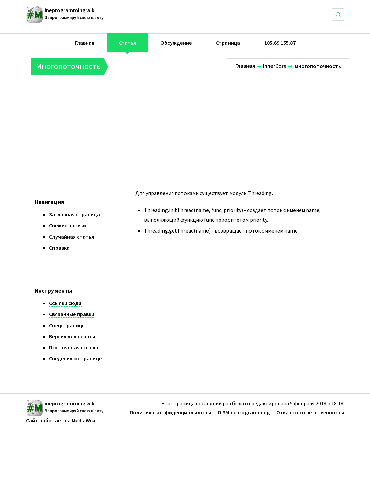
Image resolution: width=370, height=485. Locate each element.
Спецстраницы (67, 325)
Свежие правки (67, 225)
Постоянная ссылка (74, 347)
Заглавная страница (74, 214)
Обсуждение (176, 42)
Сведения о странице (75, 358)
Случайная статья (71, 236)
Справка (59, 247)
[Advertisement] (192, 126)
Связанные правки (71, 314)
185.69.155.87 (280, 42)
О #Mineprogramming (244, 412)
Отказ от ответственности (310, 412)
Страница (228, 42)
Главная (84, 42)
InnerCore (274, 65)
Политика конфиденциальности (170, 412)
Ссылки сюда (65, 303)
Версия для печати (72, 336)
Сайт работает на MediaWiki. (61, 420)
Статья (127, 42)
